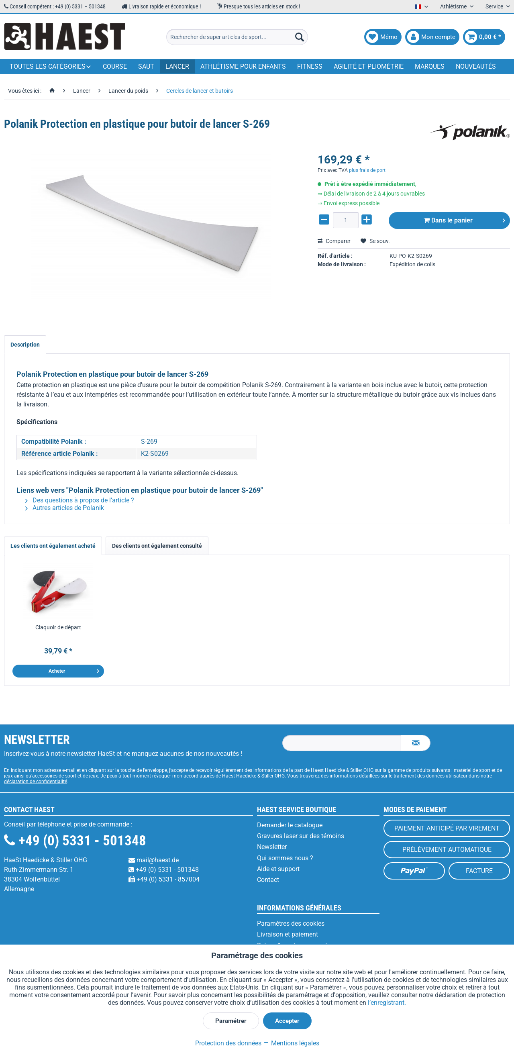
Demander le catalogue (289, 825)
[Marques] (429, 66)
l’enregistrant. (387, 1002)
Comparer (334, 241)
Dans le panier (464, 219)
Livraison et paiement (287, 934)
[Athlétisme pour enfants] (243, 66)
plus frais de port (367, 170)
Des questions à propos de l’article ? (79, 500)
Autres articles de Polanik (64, 508)
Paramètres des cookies (290, 923)
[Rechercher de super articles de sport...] (237, 37)
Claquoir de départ (58, 627)
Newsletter (272, 847)
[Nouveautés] (476, 66)
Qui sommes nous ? (285, 858)
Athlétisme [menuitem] (454, 6)
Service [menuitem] (494, 6)
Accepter (287, 1020)
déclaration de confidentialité (35, 781)
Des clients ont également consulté (157, 546)
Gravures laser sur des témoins (300, 836)
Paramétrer (231, 1020)
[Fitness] (310, 66)
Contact (268, 880)
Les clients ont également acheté (53, 546)
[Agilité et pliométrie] (368, 66)
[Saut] (146, 66)
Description (25, 344)
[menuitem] (237, 37)
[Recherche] (299, 37)
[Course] (115, 66)
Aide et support (278, 869)
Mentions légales (291, 1043)
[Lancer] (177, 66)
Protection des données (228, 1043)
